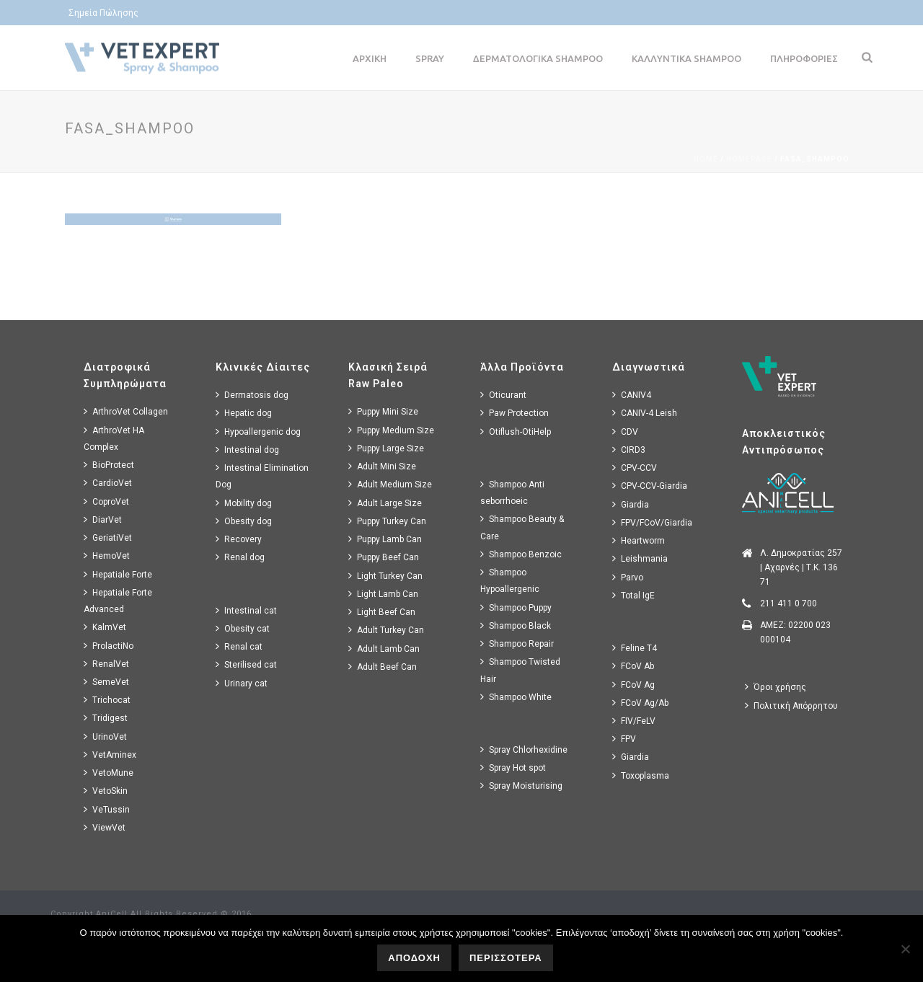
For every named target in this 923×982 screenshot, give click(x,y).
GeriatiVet (108, 537)
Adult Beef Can (382, 666)
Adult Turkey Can (386, 629)
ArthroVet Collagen (126, 411)
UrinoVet (105, 736)
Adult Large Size (385, 502)
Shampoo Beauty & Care (522, 527)
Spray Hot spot (513, 767)
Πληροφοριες (804, 58)
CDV (625, 431)
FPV (624, 738)
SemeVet (106, 681)
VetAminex (110, 754)
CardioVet (108, 482)
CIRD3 (628, 449)
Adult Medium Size (390, 484)
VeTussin (107, 809)
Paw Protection (514, 412)
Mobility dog (244, 502)
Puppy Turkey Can (387, 521)
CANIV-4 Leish (644, 412)
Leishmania (640, 558)
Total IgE (633, 595)
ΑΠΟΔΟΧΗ (414, 957)
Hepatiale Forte (118, 574)
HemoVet (107, 555)
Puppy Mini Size (383, 411)
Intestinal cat (246, 610)
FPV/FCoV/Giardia (652, 522)
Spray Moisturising (521, 785)
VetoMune (108, 772)
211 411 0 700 (788, 603)
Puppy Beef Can (383, 557)
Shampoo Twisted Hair (520, 670)
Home (706, 159)
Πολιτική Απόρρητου (791, 705)
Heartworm (638, 540)
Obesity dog (244, 521)
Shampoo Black (515, 625)
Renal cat (239, 646)
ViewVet (104, 827)
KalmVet (105, 627)
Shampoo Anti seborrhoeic (512, 492)
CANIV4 (631, 394)
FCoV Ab (633, 665)
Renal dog (240, 557)
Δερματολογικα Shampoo (538, 58)
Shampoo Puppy (516, 607)
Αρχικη (370, 58)
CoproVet (106, 501)
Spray (429, 58)
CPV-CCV (634, 467)
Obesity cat (243, 628)
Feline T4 (634, 647)
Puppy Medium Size (391, 430)
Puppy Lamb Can (385, 539)
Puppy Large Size (386, 448)
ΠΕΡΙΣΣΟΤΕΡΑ (505, 957)
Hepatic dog (244, 412)
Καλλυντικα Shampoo (686, 58)
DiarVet (103, 519)
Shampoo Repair (517, 643)
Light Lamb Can (383, 593)
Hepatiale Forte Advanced (118, 600)
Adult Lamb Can (384, 648)
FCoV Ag (633, 684)
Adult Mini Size (382, 466)
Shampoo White (516, 696)
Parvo (627, 577)
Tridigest (106, 717)
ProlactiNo (108, 645)
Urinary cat (242, 683)
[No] (905, 949)
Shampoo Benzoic (521, 554)
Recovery (239, 539)
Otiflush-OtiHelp (515, 431)
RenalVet (106, 663)
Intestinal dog (247, 449)
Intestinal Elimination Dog (262, 476)
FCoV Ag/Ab (640, 702)
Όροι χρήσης (775, 686)
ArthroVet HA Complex (114, 438)
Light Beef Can (381, 611)
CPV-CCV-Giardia (649, 485)
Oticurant (503, 394)
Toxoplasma (640, 775)
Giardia (630, 504)
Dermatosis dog (252, 394)
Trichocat (107, 699)
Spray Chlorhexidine (524, 749)
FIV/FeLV (633, 720)
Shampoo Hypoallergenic (509, 580)
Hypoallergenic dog (258, 431)
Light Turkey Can (385, 575)
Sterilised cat (246, 664)
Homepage (749, 159)
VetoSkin (106, 790)
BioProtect (109, 464)
